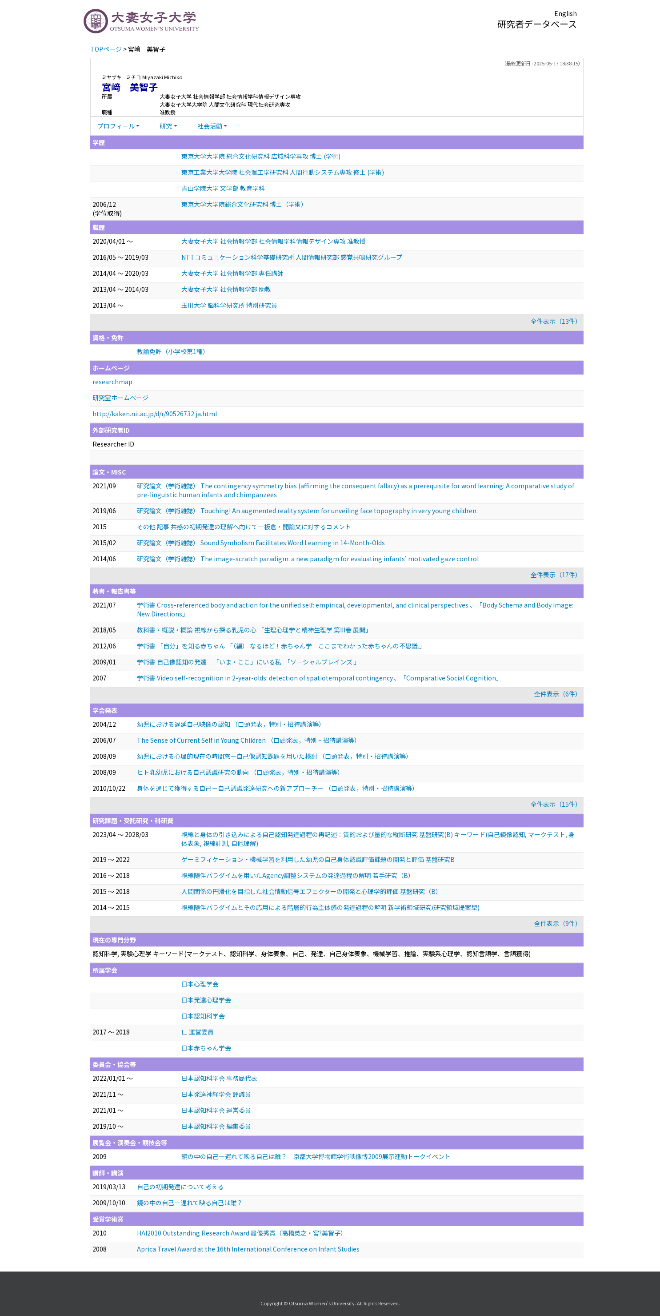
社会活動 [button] (209, 125)
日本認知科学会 (203, 1015)
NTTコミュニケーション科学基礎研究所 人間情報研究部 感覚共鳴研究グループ (291, 257)
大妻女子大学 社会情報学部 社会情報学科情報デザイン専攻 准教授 (273, 241)
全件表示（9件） (557, 923)
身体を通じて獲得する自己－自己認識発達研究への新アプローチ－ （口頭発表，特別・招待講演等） (277, 788)
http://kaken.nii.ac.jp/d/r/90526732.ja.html (154, 413)
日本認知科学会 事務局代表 (219, 1078)
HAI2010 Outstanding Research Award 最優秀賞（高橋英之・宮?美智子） (242, 1232)
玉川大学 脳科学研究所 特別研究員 (229, 305)
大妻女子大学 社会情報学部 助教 (226, 289)
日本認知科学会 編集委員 (216, 1126)
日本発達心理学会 (206, 999)
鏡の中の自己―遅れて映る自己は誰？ (190, 1202)
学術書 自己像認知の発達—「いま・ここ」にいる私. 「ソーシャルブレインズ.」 (248, 661)
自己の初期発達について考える (180, 1186)
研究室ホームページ (120, 397)
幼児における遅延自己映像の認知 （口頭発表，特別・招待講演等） (231, 724)
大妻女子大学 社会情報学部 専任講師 (232, 273)
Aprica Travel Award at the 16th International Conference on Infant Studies (248, 1248)
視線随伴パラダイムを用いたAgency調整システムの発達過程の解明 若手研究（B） (297, 875)
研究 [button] (166, 125)
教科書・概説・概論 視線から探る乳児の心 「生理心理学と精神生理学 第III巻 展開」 (254, 629)
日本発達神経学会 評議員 (216, 1094)
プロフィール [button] (116, 125)
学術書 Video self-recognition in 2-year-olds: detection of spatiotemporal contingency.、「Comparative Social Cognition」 (319, 677)
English (565, 13)
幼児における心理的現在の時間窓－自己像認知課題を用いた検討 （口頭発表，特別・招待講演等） (274, 756)
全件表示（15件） (556, 804)
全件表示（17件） (556, 574)
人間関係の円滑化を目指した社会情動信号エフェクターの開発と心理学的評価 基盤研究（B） (311, 891)
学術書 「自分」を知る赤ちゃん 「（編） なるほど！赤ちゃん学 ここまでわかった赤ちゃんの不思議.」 (281, 645)
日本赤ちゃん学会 (206, 1047)
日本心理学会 (200, 983)
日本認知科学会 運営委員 (216, 1110)
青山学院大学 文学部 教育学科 (223, 188)
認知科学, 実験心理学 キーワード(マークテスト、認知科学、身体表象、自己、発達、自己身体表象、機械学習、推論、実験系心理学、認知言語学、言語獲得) (311, 953)
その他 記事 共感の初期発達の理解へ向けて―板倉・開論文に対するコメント (244, 526)
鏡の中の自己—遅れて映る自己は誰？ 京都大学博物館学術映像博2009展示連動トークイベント (316, 1156)
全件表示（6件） (557, 693)
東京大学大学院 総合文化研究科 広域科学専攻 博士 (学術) (260, 156)
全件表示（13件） (556, 321)
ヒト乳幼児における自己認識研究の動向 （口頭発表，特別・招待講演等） (240, 772)
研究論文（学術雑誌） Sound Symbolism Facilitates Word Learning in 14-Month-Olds (261, 542)
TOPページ (106, 48)
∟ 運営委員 (197, 1031)
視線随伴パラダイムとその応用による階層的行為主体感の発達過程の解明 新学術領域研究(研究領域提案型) (330, 907)
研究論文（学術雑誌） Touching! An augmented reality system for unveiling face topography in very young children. (307, 510)
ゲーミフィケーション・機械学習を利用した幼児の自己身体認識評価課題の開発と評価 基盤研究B (318, 859)
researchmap (112, 381)
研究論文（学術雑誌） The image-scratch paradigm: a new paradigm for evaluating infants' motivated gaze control (308, 558)
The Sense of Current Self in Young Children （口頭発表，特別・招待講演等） (248, 740)
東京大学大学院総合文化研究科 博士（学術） (244, 204)
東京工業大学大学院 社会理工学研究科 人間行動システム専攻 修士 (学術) (282, 172)
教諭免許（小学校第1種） (173, 351)
